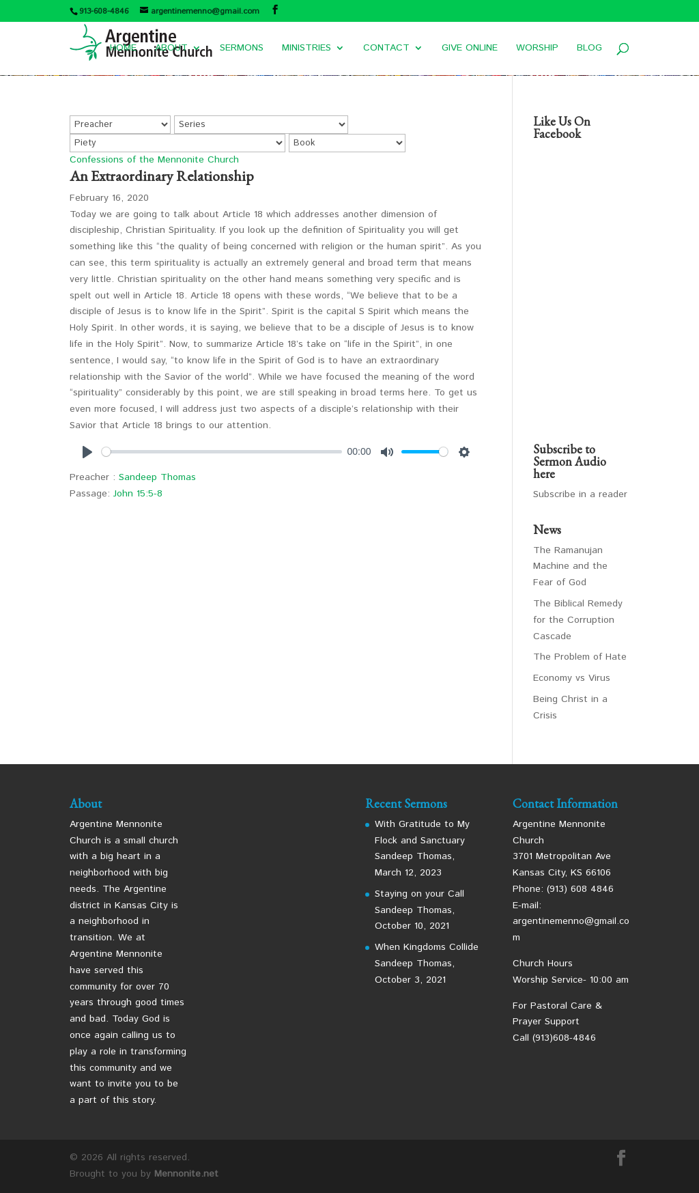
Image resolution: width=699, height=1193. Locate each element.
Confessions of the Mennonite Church (154, 160)
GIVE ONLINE (470, 49)
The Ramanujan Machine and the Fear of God (570, 567)
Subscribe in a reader (580, 494)
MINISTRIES (306, 49)
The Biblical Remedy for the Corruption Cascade (578, 620)
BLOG (589, 49)
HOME (123, 49)
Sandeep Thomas (157, 477)
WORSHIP (537, 49)
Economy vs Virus (571, 678)
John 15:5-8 (137, 494)
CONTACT (386, 49)
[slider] (222, 451)
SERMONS (241, 49)
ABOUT (171, 49)
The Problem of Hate (580, 657)
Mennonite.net (186, 1174)
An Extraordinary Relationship (162, 176)
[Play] (87, 452)
